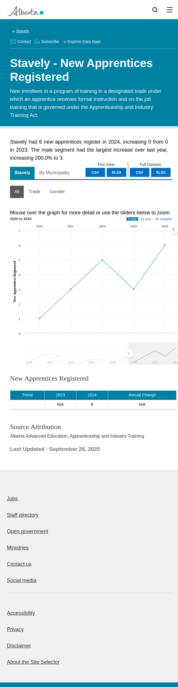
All (16, 191)
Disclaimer (19, 646)
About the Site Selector (33, 662)
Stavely (22, 31)
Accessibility (21, 613)
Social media (21, 580)
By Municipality (54, 172)
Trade (34, 191)
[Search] (154, 9)
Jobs (12, 499)
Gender (57, 191)
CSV (140, 172)
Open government (27, 531)
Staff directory (23, 515)
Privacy (15, 629)
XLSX (161, 172)
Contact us (19, 564)
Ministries (18, 548)
